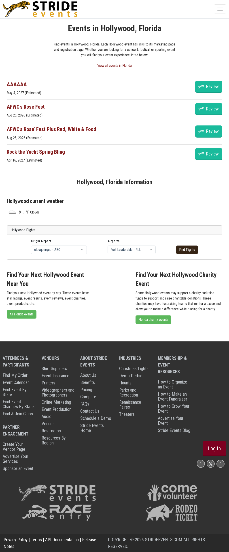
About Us (88, 375)
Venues (48, 423)
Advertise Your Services (15, 459)
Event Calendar (16, 382)
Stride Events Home (92, 428)
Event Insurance (55, 375)
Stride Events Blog (174, 430)
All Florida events (22, 314)
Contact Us (89, 411)
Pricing (86, 389)
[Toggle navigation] (220, 8)
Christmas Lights (133, 368)
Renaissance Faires (130, 404)
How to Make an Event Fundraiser (172, 396)
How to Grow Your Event (173, 408)
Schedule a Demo (95, 418)
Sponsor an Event (18, 468)
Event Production (56, 409)
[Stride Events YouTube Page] (220, 463)
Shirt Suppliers (54, 368)
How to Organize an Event (172, 384)
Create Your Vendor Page (14, 447)
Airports (113, 241)
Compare (88, 396)
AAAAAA (17, 84)
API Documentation (62, 539)
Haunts (125, 383)
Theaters (127, 414)
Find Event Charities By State (18, 404)
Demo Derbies (131, 375)
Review (212, 86)
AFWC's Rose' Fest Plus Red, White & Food (51, 129)
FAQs (84, 404)
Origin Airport (41, 241)
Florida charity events (153, 319)
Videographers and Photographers (58, 392)
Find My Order (15, 375)
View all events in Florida (114, 65)
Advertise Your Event (170, 421)
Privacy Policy (16, 539)
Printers (48, 383)
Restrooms (51, 430)
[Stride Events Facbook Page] (201, 463)
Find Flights (187, 250)
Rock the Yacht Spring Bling (36, 152)
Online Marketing (56, 402)
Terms (36, 539)
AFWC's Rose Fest (26, 107)
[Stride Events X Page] (210, 463)
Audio (46, 416)
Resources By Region (54, 440)
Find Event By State (14, 392)
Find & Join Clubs (18, 413)
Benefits (87, 382)
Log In (214, 448)
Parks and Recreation (128, 392)
